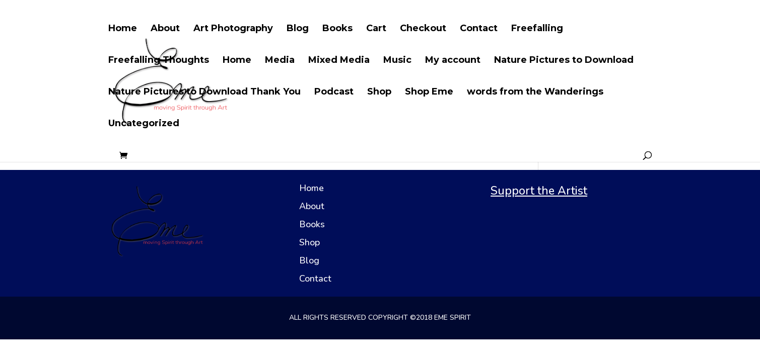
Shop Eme (429, 92)
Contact (479, 29)
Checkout (423, 29)
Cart (376, 29)
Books (337, 29)
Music (397, 60)
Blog (298, 29)
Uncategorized (143, 124)
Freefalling (537, 29)
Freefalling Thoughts (158, 60)
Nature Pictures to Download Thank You (204, 92)
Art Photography (233, 29)
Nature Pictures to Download (564, 60)
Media (280, 60)
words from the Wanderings (535, 92)
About (165, 29)
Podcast (334, 92)
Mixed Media (339, 60)
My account (452, 60)
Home (122, 29)
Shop (379, 92)
